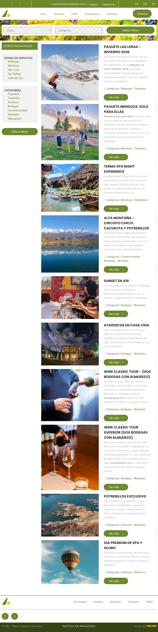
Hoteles (98, 601)
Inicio (43, 13)
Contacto (112, 13)
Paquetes (140, 88)
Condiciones (92, 13)
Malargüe (126, 88)
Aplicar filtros (130, 30)
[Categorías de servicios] (79, 30)
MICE (74, 13)
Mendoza (126, 148)
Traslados (133, 601)
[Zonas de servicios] (27, 30)
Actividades (80, 601)
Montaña (122, 260)
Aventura (126, 524)
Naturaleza (141, 200)
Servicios (59, 13)
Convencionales (130, 256)
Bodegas (126, 305)
